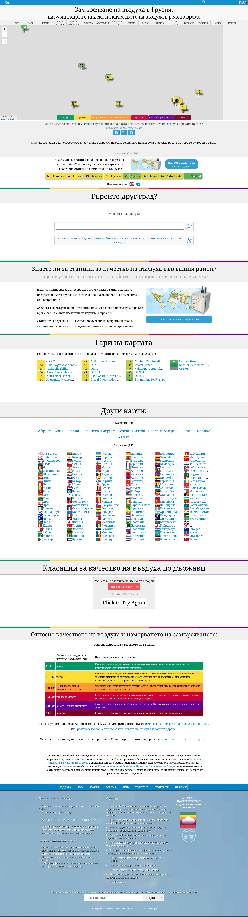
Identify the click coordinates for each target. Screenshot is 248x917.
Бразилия (134, 522)
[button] (4, 29)
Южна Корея (49, 512)
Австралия (165, 518)
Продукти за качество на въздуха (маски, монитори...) (65, 858)
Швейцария (195, 453)
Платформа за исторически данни (62, 866)
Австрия (134, 471)
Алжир (45, 539)
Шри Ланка (48, 474)
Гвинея (104, 498)
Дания (44, 525)
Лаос (43, 491)
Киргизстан (195, 484)
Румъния (105, 525)
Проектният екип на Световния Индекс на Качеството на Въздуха (137, 766)
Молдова (105, 536)
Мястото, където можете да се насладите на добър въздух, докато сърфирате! (138, 876)
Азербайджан (196, 508)
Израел (104, 457)
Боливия (105, 508)
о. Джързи (47, 457)
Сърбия (104, 471)
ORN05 (135, 376)
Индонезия (194, 460)
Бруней (104, 477)
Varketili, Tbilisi (52, 368)
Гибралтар (165, 525)
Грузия (103, 484)
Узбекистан (195, 498)
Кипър (74, 457)
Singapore (193, 536)
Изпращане (153, 898)
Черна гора (77, 501)
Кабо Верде (48, 515)
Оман (44, 477)
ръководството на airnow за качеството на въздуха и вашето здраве (126, 729)
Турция (75, 525)
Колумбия (164, 477)
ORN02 (46, 361)
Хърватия (164, 495)
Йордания (164, 467)
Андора (104, 474)
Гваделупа (165, 515)
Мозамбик (165, 491)
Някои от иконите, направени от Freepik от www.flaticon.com (133, 859)
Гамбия (104, 495)
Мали (44, 488)
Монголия (164, 471)
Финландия (195, 464)
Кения (74, 460)
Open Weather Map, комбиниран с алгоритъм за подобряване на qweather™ (136, 836)
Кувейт (74, 539)
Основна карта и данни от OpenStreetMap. (134, 869)
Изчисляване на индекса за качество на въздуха (70, 850)
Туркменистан (197, 518)
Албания (134, 474)
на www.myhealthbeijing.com (185, 739)
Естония (104, 529)
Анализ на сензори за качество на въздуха (67, 833)
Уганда (74, 518)
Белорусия (165, 539)
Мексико (105, 532)
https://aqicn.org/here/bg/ (124, 153)
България (134, 536)
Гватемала (165, 508)
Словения (135, 529)
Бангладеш (165, 522)
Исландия (164, 474)
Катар (74, 481)
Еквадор (104, 512)
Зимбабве (164, 457)
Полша (74, 474)
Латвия (104, 464)
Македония (195, 457)
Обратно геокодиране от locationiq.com (133, 865)
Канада (104, 501)
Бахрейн (105, 518)
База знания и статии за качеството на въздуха (70, 826)
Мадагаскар (195, 491)
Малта (44, 529)
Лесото (103, 460)
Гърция (104, 481)
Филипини (135, 532)
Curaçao (192, 529)
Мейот (74, 484)
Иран (43, 501)
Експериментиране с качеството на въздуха (68, 829)
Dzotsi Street (139, 365)
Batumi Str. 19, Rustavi (145, 379)
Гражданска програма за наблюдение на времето (139, 842)
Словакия (134, 518)
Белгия (103, 488)
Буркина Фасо (138, 505)
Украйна (134, 495)
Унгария (134, 460)
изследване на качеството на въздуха (67, 819)
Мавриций (165, 460)
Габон (44, 532)
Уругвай (134, 488)
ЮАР (43, 464)
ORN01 (91, 365)
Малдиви (105, 522)
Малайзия (164, 484)
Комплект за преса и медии (58, 812)
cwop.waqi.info (119, 845)
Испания (134, 453)
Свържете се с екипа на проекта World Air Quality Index (70, 807)
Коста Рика (77, 505)
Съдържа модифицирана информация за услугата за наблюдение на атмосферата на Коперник (139, 852)
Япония (75, 522)
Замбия (75, 529)
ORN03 (179, 368)
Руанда (104, 453)
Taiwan (192, 539)
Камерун (105, 539)
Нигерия (134, 467)
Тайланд (134, 498)
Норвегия (164, 453)
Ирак (43, 505)
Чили (44, 481)
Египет (104, 491)
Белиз (74, 491)
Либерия (134, 491)
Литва (74, 453)
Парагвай (134, 515)
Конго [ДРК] (78, 512)
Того (43, 498)
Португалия (195, 501)
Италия (75, 515)
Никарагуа (165, 529)
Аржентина (166, 512)
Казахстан (165, 532)
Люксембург (195, 488)
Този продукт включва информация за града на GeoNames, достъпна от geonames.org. (136, 829)
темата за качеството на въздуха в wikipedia (177, 724)
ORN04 (135, 372)
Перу (43, 484)
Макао (44, 536)
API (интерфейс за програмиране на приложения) (71, 863)
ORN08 (91, 372)
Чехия (74, 464)
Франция (134, 464)
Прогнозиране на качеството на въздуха (66, 853)
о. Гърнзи (47, 453)
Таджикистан (196, 512)
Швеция (75, 536)
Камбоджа (165, 464)
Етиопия (134, 457)
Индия (74, 471)
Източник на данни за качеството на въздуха (69, 847)
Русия (73, 477)
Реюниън (105, 515)
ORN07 (91, 368)
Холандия (135, 539)
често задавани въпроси (57, 840)
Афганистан (195, 495)
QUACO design (118, 881)
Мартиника (166, 536)
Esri (12, 118)
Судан (74, 488)
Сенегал (133, 501)
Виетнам (134, 481)
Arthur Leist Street (99, 361)
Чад (42, 467)
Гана (43, 495)
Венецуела (165, 505)
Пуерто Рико (108, 505)
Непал (74, 495)
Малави (75, 532)
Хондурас (164, 488)
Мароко (104, 467)
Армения (134, 477)
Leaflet (4, 116)
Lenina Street (183, 361)
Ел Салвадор (48, 460)
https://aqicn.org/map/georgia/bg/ (124, 127)
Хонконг (134, 484)
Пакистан (135, 525)
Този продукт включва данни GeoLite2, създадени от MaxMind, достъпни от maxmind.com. (137, 821)
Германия (164, 481)
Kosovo (191, 532)
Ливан (74, 467)
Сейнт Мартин (80, 508)
